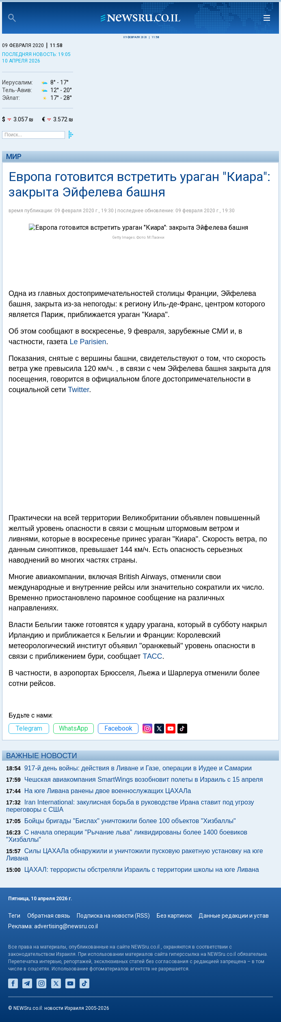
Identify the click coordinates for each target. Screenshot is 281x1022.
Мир (14, 156)
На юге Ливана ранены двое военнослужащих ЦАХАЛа (107, 790)
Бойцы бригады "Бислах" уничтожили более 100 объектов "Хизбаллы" (130, 820)
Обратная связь (48, 915)
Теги (14, 915)
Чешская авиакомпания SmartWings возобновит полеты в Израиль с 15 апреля (143, 779)
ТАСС (152, 656)
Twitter (78, 390)
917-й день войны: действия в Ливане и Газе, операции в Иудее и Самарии (138, 768)
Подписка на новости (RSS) (113, 915)
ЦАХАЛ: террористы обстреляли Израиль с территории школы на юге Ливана (141, 869)
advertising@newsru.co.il (66, 926)
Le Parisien (87, 342)
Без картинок (174, 915)
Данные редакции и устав (234, 915)
